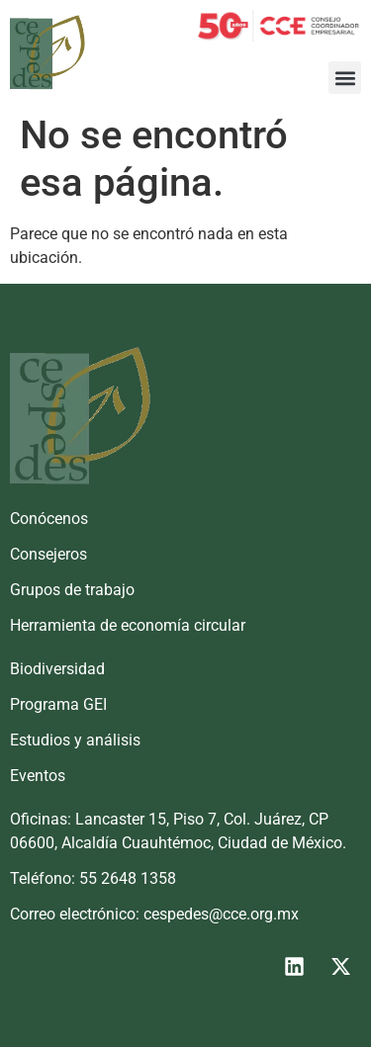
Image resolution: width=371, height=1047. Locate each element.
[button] (344, 77)
